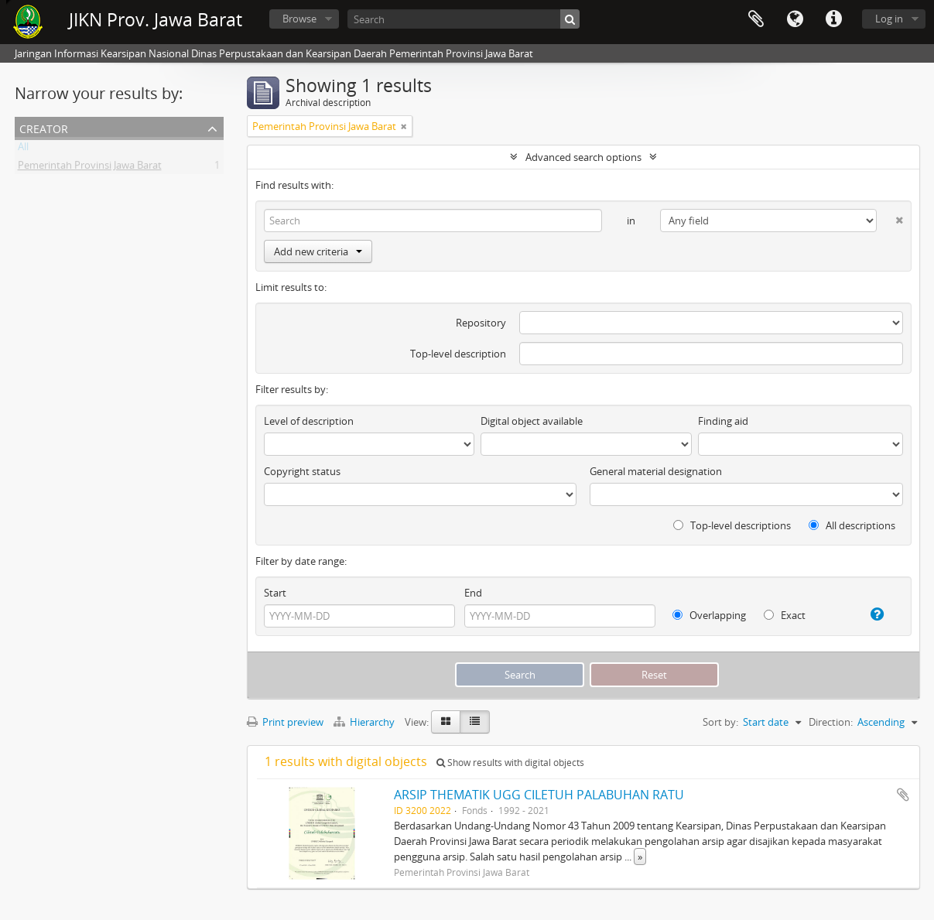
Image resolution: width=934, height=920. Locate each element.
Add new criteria (318, 251)
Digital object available (532, 421)
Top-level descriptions (732, 525)
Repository (481, 323)
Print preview (285, 722)
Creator (43, 127)
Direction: (831, 722)
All (23, 149)
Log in (889, 19)
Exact (785, 615)
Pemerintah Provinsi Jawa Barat (90, 168)
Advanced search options (583, 157)
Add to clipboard (903, 794)
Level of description (309, 421)
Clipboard (756, 19)
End (473, 593)
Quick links (833, 19)
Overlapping (709, 615)
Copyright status (302, 471)
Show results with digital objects (510, 762)
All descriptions (852, 525)
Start (275, 593)
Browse (299, 19)
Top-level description (458, 354)
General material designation (656, 471)
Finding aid (723, 421)
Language (794, 19)
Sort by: (720, 722)
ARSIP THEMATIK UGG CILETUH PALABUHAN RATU (539, 794)
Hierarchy (365, 722)
